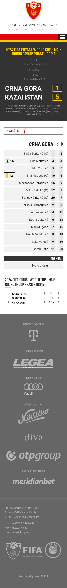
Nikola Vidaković (37, 234)
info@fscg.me (21, 532)
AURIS (44, 576)
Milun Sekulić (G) (37, 190)
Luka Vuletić (40, 241)
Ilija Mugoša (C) (37, 175)
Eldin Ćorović (39, 168)
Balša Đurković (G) (36, 153)
